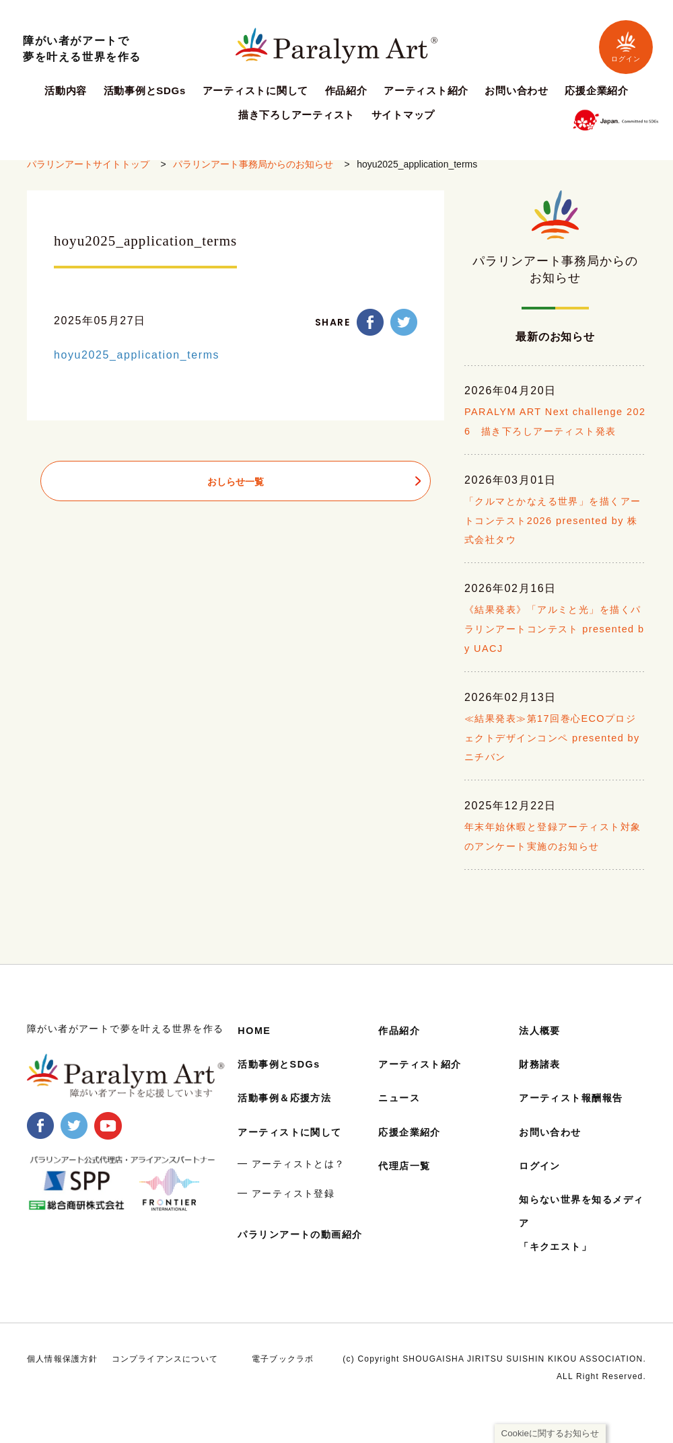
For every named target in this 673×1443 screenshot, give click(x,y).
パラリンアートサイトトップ (88, 175)
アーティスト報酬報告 (578, 1117)
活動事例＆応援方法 (291, 1117)
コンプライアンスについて (165, 1390)
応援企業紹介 (597, 90)
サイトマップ (403, 115)
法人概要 (542, 1050)
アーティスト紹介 (426, 90)
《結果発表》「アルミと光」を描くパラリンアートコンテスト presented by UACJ (553, 671)
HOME (256, 1050)
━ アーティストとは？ (291, 1183)
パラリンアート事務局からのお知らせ (253, 175)
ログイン (626, 47)
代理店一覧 (407, 1185)
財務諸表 (542, 1083)
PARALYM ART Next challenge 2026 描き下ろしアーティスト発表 (552, 454)
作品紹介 (346, 90)
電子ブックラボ (283, 1390)
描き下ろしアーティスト (296, 115)
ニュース (401, 1117)
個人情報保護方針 (62, 1390)
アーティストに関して (256, 90)
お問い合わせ (516, 90)
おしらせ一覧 (235, 492)
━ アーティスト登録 (286, 1212)
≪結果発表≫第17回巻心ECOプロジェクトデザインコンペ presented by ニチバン (553, 780)
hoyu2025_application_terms (136, 366)
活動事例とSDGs (145, 90)
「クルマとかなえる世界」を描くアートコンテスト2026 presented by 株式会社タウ (553, 562)
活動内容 (65, 90)
